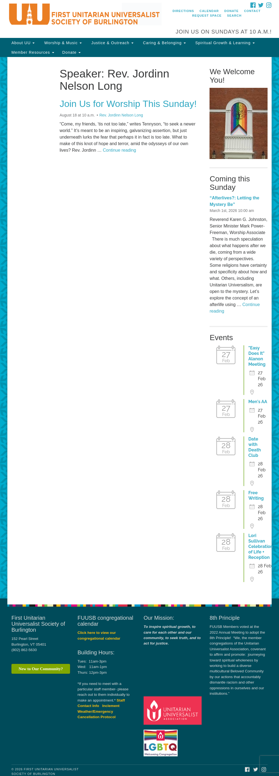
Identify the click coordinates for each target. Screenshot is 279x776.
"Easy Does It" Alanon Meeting (256, 356)
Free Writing (255, 495)
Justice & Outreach (112, 43)
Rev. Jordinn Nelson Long (121, 115)
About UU (23, 43)
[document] (139, 327)
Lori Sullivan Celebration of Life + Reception (260, 546)
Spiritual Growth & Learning (224, 43)
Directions (183, 11)
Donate (231, 11)
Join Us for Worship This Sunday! (128, 103)
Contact (252, 11)
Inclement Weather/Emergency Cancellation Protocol (99, 711)
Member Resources (32, 52)
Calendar (209, 11)
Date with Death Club (254, 447)
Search (234, 15)
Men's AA (257, 401)
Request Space (207, 15)
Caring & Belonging (164, 43)
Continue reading (119, 150)
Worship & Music (62, 43)
